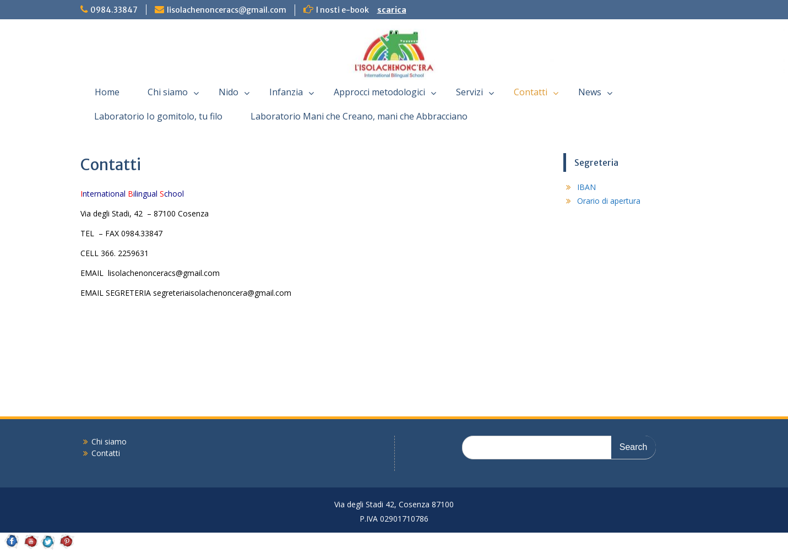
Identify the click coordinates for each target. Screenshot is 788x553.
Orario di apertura (608, 201)
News (589, 92)
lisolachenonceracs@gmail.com (226, 10)
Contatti (530, 92)
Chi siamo (168, 92)
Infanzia (286, 92)
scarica (391, 10)
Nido (228, 92)
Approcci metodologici (379, 92)
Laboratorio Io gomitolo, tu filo (158, 116)
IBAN (586, 187)
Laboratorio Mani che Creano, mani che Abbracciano (359, 116)
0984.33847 (114, 10)
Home (107, 92)
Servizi (469, 92)
